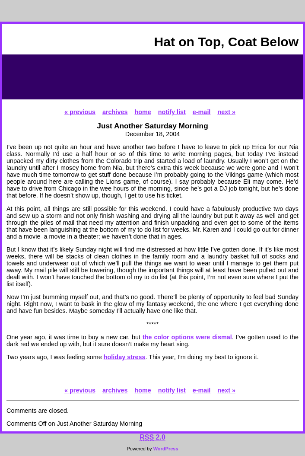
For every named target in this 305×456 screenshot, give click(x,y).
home (142, 111)
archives (114, 111)
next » (226, 111)
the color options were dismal (187, 337)
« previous (79, 111)
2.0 (152, 437)
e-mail (202, 111)
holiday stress (125, 357)
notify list (172, 111)
